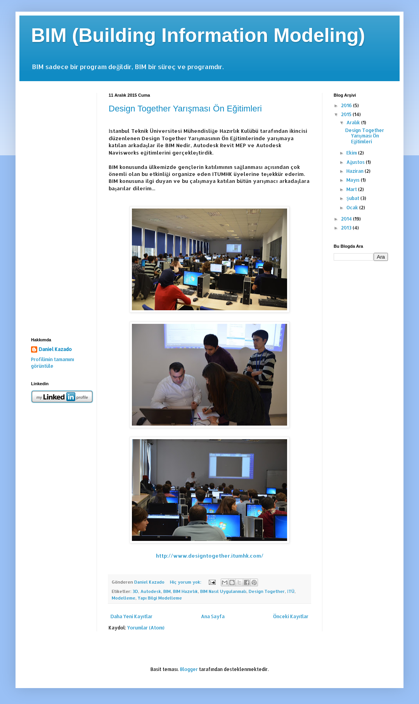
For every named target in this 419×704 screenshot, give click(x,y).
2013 (347, 228)
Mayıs (353, 180)
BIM (167, 591)
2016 (347, 105)
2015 (347, 114)
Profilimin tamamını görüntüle (52, 362)
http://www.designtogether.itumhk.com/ (209, 555)
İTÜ (290, 591)
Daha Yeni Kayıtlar (131, 616)
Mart (352, 189)
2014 (347, 219)
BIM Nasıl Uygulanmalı (223, 591)
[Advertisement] (58, 209)
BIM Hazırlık (185, 591)
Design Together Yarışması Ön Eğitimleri (185, 108)
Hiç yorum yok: (186, 582)
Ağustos (356, 162)
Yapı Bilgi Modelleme (160, 598)
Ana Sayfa (213, 616)
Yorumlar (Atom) (145, 628)
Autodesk (150, 591)
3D (135, 591)
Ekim (352, 153)
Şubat (353, 198)
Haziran (355, 171)
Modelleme (123, 598)
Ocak (352, 207)
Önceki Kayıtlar (290, 616)
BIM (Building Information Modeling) (198, 35)
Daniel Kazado (55, 349)
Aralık (353, 122)
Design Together (267, 591)
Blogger (189, 669)
